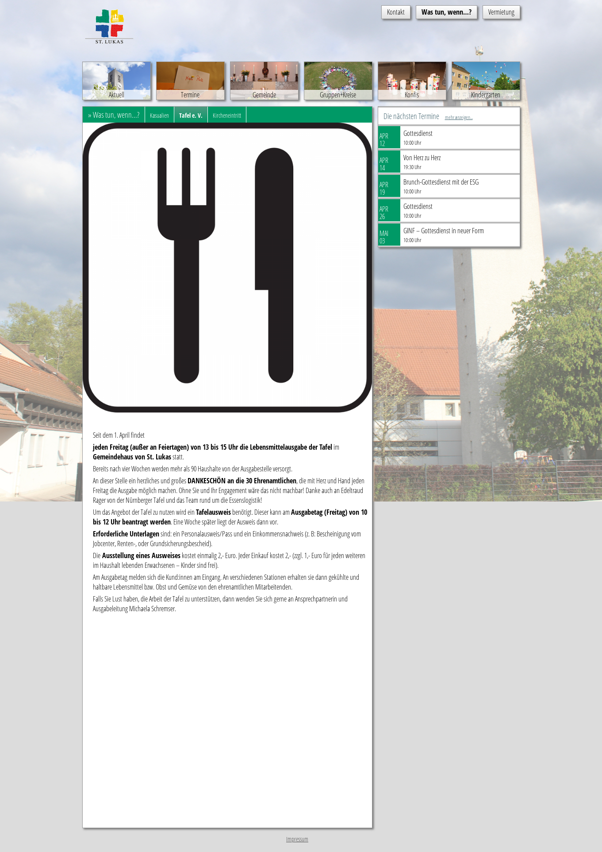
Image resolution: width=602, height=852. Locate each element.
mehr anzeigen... (459, 117)
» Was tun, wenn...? (113, 114)
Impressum (297, 839)
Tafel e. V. (191, 115)
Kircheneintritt (227, 115)
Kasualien (159, 115)
